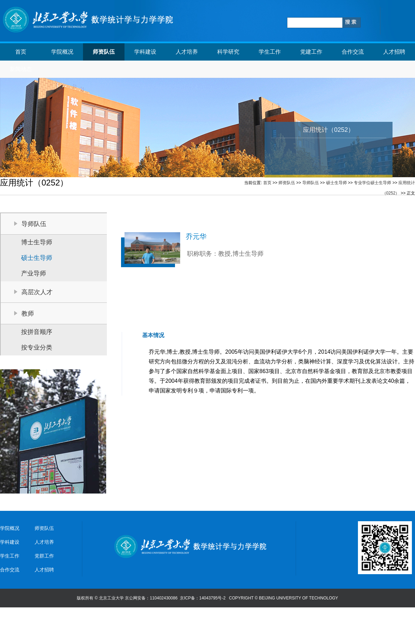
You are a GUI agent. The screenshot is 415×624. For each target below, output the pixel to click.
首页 (20, 52)
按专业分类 (36, 347)
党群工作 (44, 556)
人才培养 (187, 52)
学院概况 (62, 52)
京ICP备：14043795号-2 (203, 598)
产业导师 (33, 273)
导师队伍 (310, 182)
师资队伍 (104, 52)
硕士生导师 (336, 182)
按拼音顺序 (36, 331)
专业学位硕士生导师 (372, 182)
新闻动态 (21, 69)
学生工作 (270, 52)
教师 (27, 313)
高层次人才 (37, 292)
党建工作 (311, 52)
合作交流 (353, 52)
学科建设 (145, 52)
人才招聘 (394, 52)
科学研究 (228, 52)
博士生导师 (36, 242)
